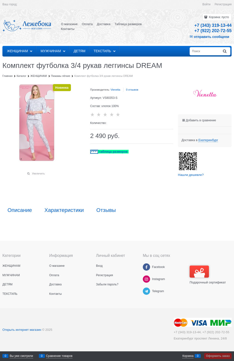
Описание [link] (19, 210)
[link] (208, 140)
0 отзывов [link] (132, 89)
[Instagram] (146, 279)
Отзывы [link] (106, 210)
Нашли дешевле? (191, 175)
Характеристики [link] (64, 210)
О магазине (69, 24)
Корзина (187, 356)
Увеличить (38, 173)
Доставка (103, 24)
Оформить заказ (218, 356)
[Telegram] (146, 291)
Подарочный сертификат (208, 275)
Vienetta (115, 89)
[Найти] (225, 51)
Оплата (87, 24)
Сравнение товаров (59, 356)
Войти (206, 4)
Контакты (68, 29)
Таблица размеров (128, 24)
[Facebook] (146, 267)
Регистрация (223, 4)
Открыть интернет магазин (21, 330)
